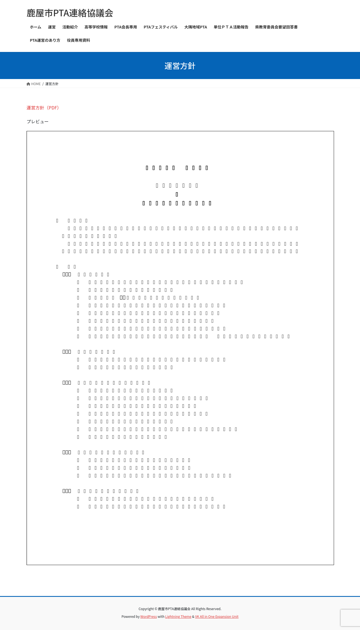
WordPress (148, 616)
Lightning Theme (178, 616)
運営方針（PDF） (44, 107)
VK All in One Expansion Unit (217, 616)
